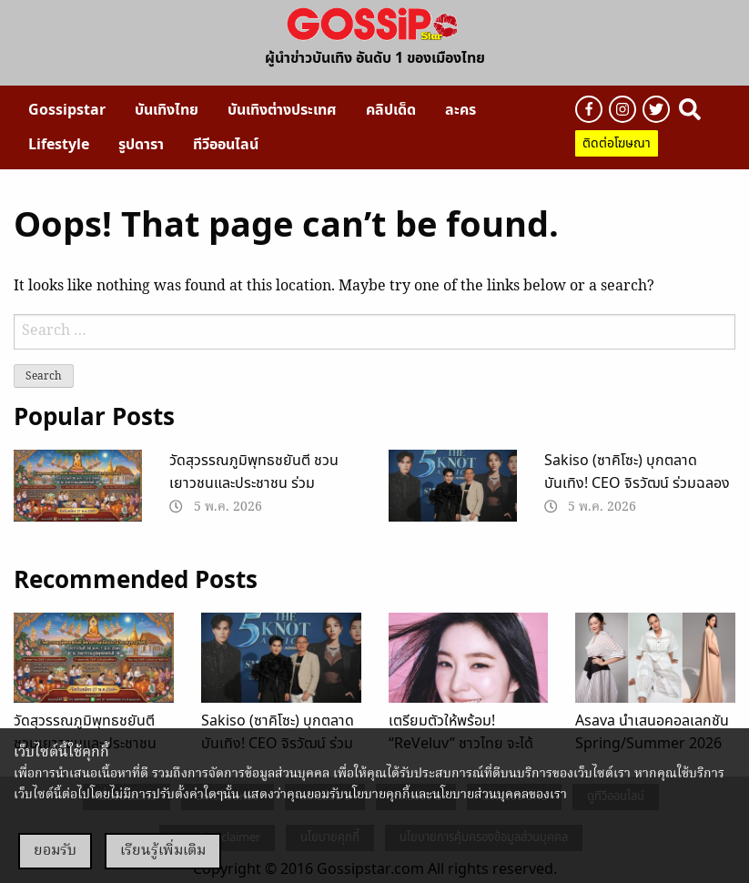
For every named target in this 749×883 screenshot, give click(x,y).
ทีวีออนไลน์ (225, 145)
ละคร (460, 110)
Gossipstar (67, 110)
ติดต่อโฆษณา (616, 143)
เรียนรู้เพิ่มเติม (163, 851)
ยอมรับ (55, 851)
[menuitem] (67, 110)
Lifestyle (58, 145)
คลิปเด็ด (391, 110)
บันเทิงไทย (166, 110)
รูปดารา (141, 145)
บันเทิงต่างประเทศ (282, 110)
